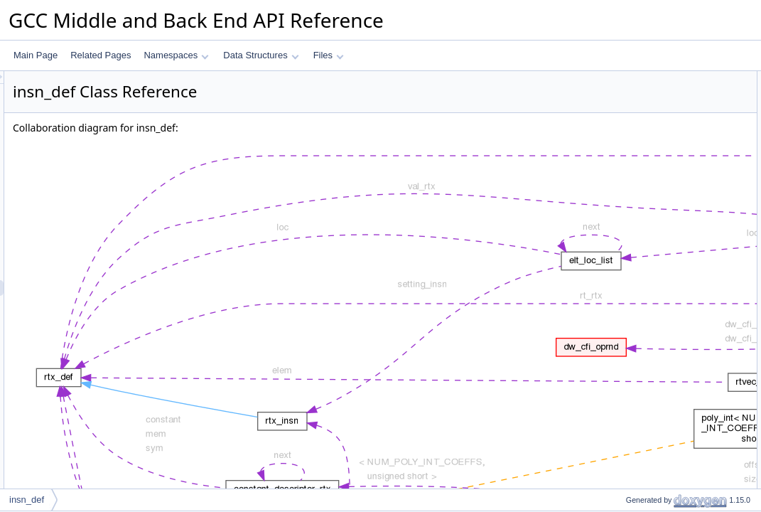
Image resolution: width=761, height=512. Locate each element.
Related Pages (100, 55)
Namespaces (176, 55)
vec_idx (628, 188)
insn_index (634, 141)
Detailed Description (641, 204)
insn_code (633, 126)
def (620, 110)
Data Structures (260, 55)
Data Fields (624, 79)
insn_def (26, 499)
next (622, 95)
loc (619, 157)
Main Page (36, 55)
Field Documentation (642, 220)
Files (328, 55)
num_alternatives (646, 173)
